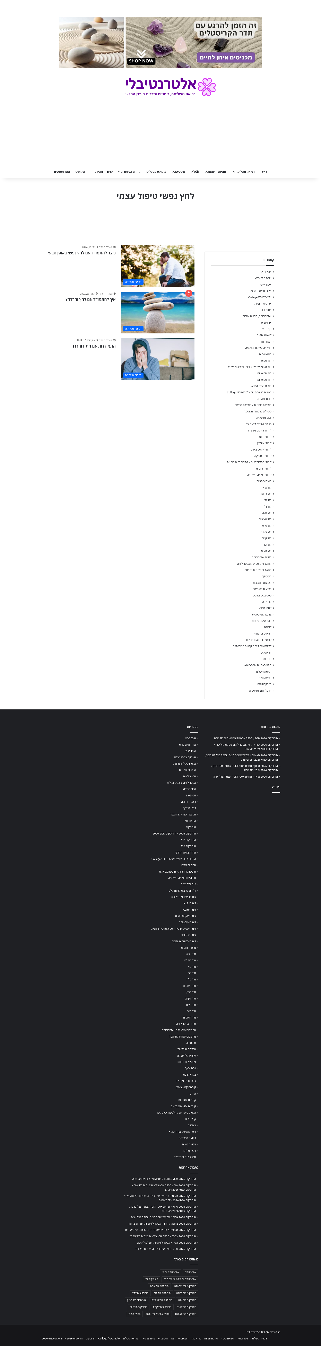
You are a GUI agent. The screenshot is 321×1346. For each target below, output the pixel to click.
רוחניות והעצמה (217, 171)
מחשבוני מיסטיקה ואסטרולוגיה (254, 563)
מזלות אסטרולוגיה (261, 557)
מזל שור (267, 544)
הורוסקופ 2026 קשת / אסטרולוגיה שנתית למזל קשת (166, 1242)
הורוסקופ (83, 171)
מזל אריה (266, 487)
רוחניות (267, 659)
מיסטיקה (179, 171)
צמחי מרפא (265, 608)
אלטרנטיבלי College (260, 297)
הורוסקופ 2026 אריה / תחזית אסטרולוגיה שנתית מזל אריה (245, 776)
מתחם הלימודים (130, 171)
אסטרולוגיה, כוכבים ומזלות (256, 316)
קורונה (267, 627)
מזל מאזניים (265, 519)
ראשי (264, 171)
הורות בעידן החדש (261, 386)
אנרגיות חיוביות (262, 303)
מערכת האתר (106, 247)
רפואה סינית (264, 678)
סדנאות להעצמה (262, 589)
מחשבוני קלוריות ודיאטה (257, 570)
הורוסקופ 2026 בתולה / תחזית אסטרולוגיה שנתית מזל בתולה (162, 1223)
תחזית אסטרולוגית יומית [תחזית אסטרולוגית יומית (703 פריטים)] (158, 1314)
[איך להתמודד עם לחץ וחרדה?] (157, 312)
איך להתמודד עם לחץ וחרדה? (91, 299)
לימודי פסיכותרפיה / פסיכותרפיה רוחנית (249, 462)
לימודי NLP (265, 436)
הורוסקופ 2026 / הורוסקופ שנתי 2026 (249, 367)
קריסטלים (266, 652)
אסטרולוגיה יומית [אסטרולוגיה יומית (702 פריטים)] (170, 1272)
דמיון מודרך (265, 341)
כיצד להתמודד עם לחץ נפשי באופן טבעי (82, 253)
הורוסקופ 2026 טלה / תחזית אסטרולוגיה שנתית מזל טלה (246, 738)
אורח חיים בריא (262, 278)
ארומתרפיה (265, 322)
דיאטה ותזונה (264, 335)
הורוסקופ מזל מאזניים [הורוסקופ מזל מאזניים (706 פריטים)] (162, 1300)
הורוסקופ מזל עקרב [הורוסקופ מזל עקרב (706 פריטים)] (186, 1307)
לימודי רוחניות (263, 468)
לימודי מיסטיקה (262, 455)
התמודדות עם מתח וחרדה (93, 346)
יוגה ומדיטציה (263, 417)
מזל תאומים (265, 551)
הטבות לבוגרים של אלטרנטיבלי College (249, 392)
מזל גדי (267, 500)
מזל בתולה (265, 494)
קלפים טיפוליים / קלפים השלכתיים (252, 646)
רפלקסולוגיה (264, 684)
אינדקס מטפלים (156, 171)
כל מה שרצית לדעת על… (257, 424)
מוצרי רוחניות (264, 481)
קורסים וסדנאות (262, 633)
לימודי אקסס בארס (261, 449)
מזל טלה (266, 513)
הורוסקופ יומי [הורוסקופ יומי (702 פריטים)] (151, 1279)
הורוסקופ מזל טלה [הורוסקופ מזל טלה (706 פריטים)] (187, 1300)
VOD (196, 171)
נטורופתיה (242, 1338)
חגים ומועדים (264, 398)
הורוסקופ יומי (264, 373)
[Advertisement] (120, 413)
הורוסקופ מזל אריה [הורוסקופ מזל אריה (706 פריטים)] (159, 1286)
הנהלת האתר (106, 293)
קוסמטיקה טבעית (261, 620)
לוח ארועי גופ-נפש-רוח (258, 430)
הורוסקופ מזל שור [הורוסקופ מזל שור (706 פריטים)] (138, 1307)
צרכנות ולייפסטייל (261, 614)
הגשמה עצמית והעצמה (258, 348)
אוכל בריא (266, 271)
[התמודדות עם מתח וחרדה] (157, 359)
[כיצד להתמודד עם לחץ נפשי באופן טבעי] (157, 266)
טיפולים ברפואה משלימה (257, 411)
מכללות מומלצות (262, 582)
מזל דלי (267, 506)
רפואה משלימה (245, 171)
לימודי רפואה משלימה (259, 475)
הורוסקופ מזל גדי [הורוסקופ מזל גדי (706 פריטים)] (162, 1293)
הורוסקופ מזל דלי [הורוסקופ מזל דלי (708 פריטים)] (140, 1293)
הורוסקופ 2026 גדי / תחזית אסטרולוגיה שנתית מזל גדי (166, 1249)
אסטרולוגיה (265, 310)
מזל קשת (266, 538)
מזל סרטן (266, 525)
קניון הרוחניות (104, 171)
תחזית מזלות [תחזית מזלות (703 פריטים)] (134, 1314)
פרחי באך (266, 601)
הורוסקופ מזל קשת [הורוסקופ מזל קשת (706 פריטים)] (162, 1307)
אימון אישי (265, 284)
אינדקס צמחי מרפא (260, 290)
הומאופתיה (265, 354)
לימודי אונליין (264, 443)
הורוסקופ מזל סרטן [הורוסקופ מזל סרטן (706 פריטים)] (136, 1300)
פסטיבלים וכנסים (261, 595)
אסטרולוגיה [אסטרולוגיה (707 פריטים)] (190, 1272)
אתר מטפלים (62, 171)
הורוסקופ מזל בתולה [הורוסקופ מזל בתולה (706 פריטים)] (186, 1293)
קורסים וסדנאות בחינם (258, 639)
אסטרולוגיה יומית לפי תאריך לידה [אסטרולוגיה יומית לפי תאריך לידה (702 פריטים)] (180, 1279)
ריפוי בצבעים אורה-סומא (257, 665)
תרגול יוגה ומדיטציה (260, 690)
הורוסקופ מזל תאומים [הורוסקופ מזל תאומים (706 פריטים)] (185, 1314)
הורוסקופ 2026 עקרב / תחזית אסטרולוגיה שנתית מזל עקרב (163, 1236)
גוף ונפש (266, 329)
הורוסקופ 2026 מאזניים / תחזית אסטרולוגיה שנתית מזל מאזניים (160, 1230)
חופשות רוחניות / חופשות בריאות (253, 405)
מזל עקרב (266, 532)
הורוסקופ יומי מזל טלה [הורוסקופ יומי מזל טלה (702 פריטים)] (185, 1286)
